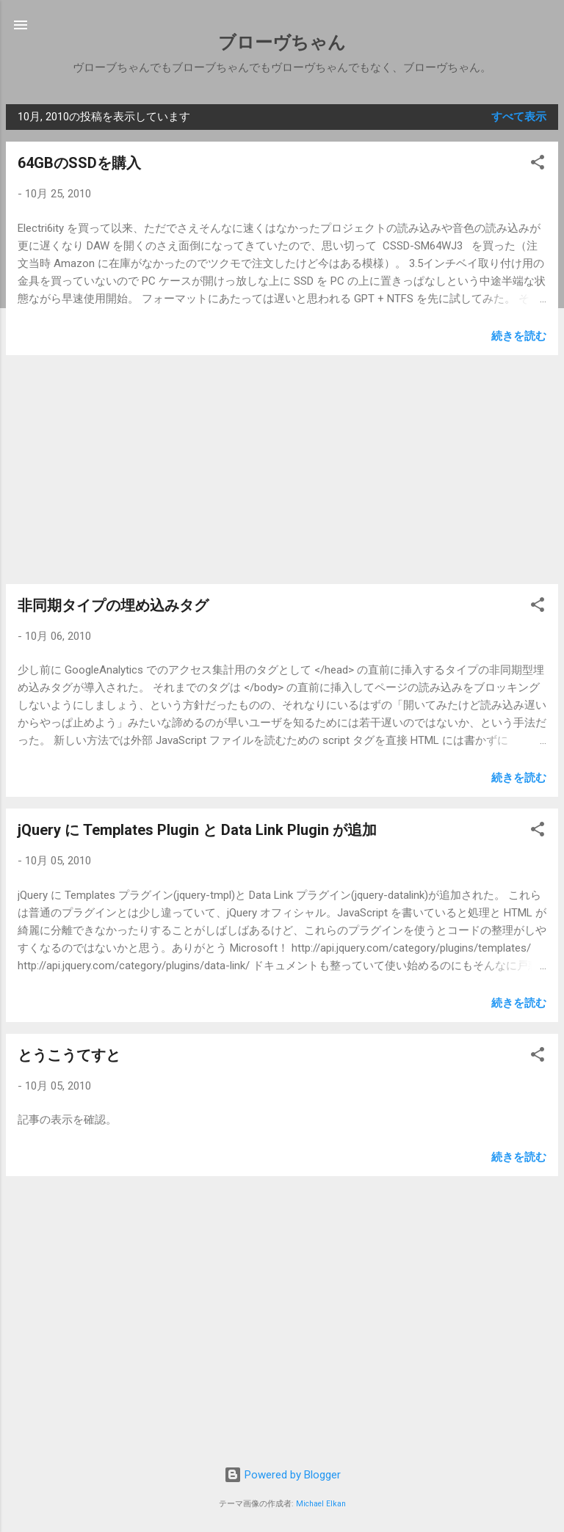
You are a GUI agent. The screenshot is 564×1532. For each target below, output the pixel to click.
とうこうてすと (69, 1055)
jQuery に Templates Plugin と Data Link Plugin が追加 (197, 830)
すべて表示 (518, 116)
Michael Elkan (321, 1504)
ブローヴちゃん (282, 42)
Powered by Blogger (282, 1474)
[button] (537, 164)
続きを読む (518, 336)
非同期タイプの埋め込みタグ (113, 605)
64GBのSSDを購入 (79, 163)
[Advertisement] (282, 469)
